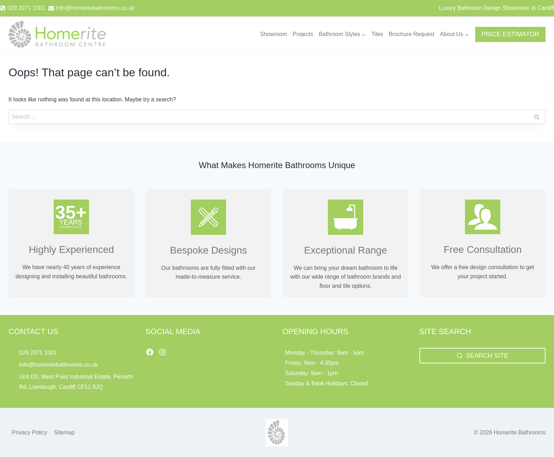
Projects (303, 34)
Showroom (273, 34)
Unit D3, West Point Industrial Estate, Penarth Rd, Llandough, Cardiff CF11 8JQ (76, 382)
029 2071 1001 (38, 353)
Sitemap (64, 432)
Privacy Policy (29, 432)
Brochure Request (411, 34)
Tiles (377, 34)
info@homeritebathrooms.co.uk (58, 365)
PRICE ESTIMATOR (510, 34)
